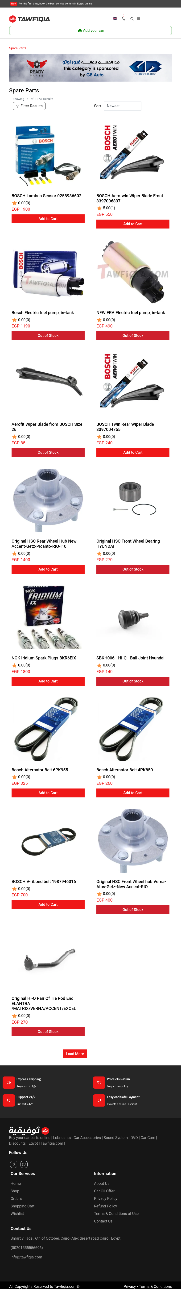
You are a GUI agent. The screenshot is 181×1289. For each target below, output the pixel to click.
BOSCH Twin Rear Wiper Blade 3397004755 (125, 427)
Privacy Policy (105, 1198)
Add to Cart (48, 219)
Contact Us (103, 1221)
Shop (15, 1191)
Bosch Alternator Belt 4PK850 (124, 769)
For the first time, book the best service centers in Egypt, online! (51, 3)
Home (16, 1183)
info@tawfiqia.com (26, 1257)
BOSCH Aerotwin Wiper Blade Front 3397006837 (129, 198)
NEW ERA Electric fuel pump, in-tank (130, 312)
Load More (75, 1054)
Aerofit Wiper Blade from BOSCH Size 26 (47, 427)
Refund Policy (105, 1206)
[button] (132, 18)
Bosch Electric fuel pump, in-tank (43, 312)
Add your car (90, 31)
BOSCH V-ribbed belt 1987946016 (44, 881)
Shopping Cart (22, 1206)
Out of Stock (48, 335)
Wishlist (17, 1213)
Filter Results (29, 106)
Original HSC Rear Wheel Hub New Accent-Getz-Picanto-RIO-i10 (44, 544)
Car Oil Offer (104, 1191)
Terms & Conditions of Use (116, 1213)
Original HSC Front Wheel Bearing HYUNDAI (128, 544)
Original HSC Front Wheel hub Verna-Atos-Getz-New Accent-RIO (131, 884)
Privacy (129, 1286)
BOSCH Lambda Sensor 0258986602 (46, 195)
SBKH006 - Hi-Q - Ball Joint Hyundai (130, 657)
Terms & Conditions (155, 1286)
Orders (16, 1198)
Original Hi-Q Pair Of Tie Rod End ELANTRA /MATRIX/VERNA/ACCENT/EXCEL (44, 1003)
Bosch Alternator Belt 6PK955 (40, 769)
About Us (101, 1183)
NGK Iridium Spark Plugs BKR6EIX (44, 657)
